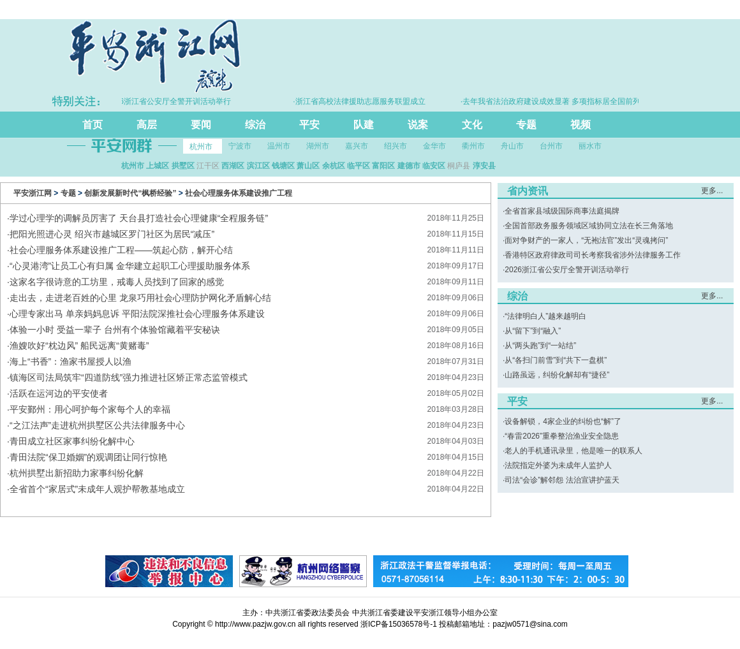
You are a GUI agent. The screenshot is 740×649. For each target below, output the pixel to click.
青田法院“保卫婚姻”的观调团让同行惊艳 (88, 457)
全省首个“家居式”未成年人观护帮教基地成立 (97, 489)
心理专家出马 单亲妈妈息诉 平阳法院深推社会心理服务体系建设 (137, 314)
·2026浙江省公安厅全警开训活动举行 (171, 101)
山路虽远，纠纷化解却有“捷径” (557, 374)
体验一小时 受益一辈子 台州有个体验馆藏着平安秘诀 (115, 329)
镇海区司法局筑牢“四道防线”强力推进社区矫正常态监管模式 (129, 377)
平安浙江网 (32, 193)
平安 (309, 124)
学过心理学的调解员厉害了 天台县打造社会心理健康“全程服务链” (139, 218)
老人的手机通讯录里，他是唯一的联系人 (573, 450)
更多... (712, 190)
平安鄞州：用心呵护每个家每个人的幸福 (90, 409)
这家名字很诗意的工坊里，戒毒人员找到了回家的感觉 (117, 282)
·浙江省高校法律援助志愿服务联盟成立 (363, 101)
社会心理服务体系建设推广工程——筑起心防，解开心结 (121, 250)
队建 (363, 124)
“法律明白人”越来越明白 (545, 316)
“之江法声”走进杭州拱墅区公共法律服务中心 (97, 425)
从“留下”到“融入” (533, 330)
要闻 (201, 124)
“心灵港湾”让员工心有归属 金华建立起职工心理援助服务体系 (130, 266)
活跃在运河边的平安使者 (59, 393)
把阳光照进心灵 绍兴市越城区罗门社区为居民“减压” (112, 234)
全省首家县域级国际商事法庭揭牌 (562, 211)
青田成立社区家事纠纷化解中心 (72, 441)
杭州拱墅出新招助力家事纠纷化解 (77, 473)
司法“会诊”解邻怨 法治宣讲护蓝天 (562, 480)
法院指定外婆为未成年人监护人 (558, 465)
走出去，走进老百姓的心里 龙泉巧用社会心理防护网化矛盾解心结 (140, 298)
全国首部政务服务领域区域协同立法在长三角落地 (589, 225)
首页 (92, 124)
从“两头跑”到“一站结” (540, 345)
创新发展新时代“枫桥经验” (130, 193)
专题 (526, 124)
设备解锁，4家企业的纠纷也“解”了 (563, 421)
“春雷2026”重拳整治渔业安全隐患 (562, 436)
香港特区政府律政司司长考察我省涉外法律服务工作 (593, 255)
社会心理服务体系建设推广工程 (238, 193)
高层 (147, 124)
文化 (472, 124)
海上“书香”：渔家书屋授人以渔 (70, 361)
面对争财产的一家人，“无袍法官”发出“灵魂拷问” (586, 240)
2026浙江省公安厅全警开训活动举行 (567, 269)
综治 (255, 124)
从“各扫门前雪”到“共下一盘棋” (556, 360)
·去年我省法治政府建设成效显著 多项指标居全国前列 (554, 101)
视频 (580, 124)
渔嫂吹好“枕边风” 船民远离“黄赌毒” (79, 345)
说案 (418, 124)
